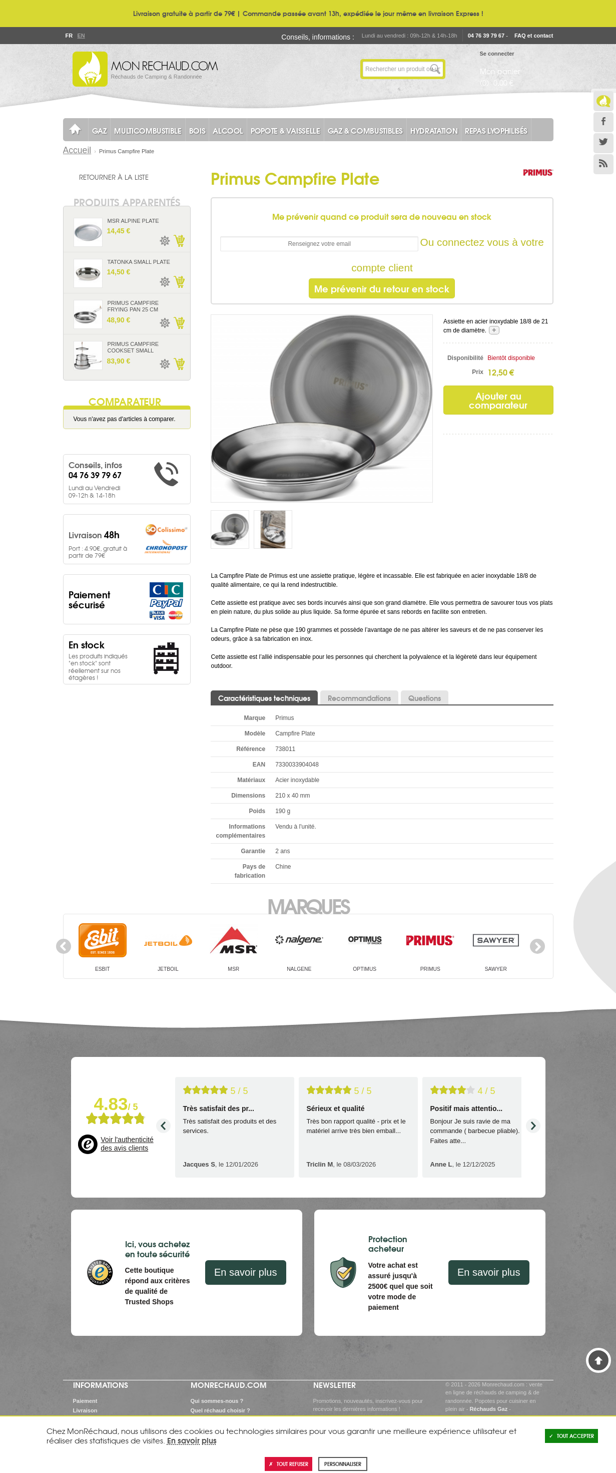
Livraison (85, 1410)
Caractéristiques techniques (264, 697)
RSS (603, 164)
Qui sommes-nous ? (217, 1401)
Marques (308, 905)
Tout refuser (288, 1463)
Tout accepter (571, 1435)
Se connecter (497, 54)
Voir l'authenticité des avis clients (127, 1144)
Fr (69, 36)
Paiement (85, 1401)
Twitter (603, 143)
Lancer (435, 69)
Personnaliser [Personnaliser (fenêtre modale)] (342, 1463)
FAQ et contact (533, 36)
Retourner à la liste (114, 177)
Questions (424, 697)
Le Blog (603, 101)
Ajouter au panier (179, 241)
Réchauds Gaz (488, 1409)
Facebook (603, 122)
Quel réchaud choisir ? (220, 1410)
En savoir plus (245, 1272)
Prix (477, 372)
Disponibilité (465, 357)
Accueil (77, 150)
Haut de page (598, 1360)
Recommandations (359, 697)
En (81, 36)
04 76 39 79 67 (486, 36)
